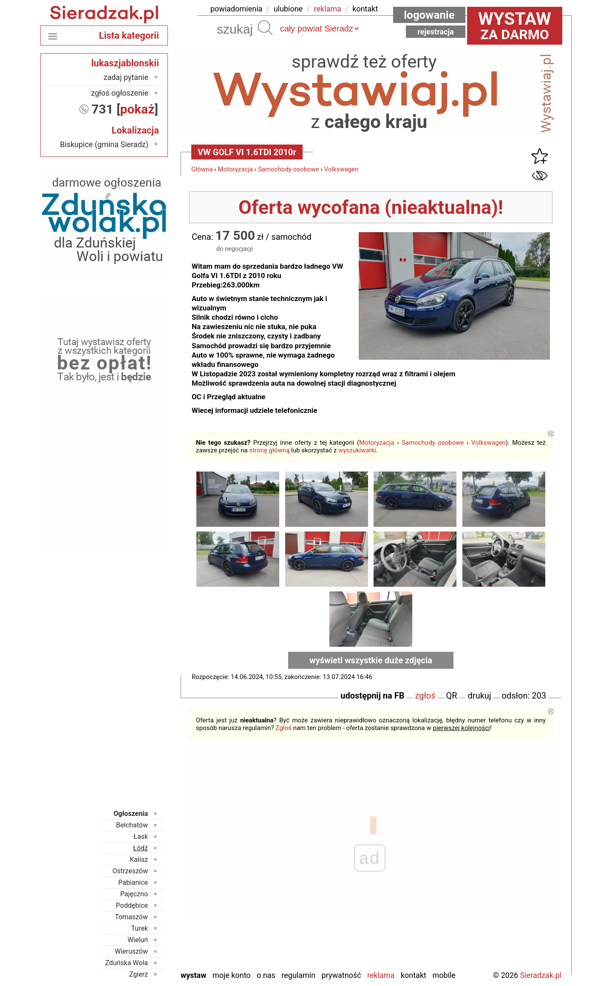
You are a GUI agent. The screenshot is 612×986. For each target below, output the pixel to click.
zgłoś (425, 695)
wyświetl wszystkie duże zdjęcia (370, 660)
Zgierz (138, 974)
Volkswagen (341, 169)
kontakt (365, 8)
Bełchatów (132, 825)
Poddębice (132, 905)
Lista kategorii (129, 35)
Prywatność (341, 975)
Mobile (443, 975)
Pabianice (133, 882)
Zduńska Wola (126, 963)
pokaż (137, 109)
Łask (140, 837)
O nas (266, 975)
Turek (139, 928)
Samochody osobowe (288, 169)
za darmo (514, 26)
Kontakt (413, 975)
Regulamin (298, 975)
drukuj (479, 695)
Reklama (380, 975)
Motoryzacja (235, 169)
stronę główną (269, 450)
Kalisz (139, 859)
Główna (202, 169)
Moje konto (231, 975)
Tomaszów (131, 917)
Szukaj (265, 28)
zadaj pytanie (125, 77)
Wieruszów (131, 951)
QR (451, 695)
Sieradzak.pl (540, 975)
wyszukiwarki (357, 450)
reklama (327, 8)
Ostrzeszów (130, 871)
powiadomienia (236, 8)
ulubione (288, 8)
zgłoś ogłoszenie (119, 92)
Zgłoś (283, 728)
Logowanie (429, 15)
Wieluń (138, 940)
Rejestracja (435, 31)
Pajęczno (134, 894)
